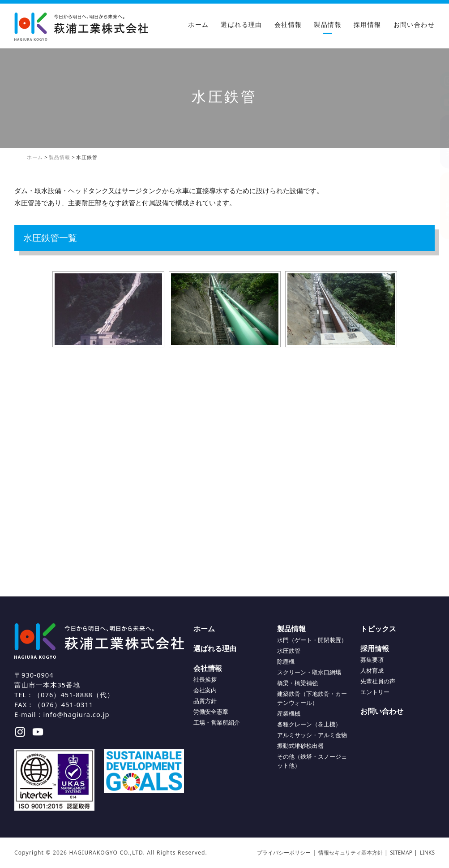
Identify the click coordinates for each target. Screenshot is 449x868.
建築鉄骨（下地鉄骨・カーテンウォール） (312, 698)
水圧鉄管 (288, 651)
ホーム (198, 25)
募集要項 (372, 660)
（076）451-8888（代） (74, 694)
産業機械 (288, 713)
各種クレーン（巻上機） (309, 724)
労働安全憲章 (210, 712)
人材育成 (372, 670)
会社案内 (205, 690)
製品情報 (328, 25)
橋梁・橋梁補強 (297, 683)
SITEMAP (401, 852)
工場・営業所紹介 (216, 722)
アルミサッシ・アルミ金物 (312, 735)
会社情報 (288, 25)
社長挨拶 (205, 679)
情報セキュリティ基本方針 (350, 852)
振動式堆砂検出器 (300, 746)
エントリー (374, 692)
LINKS (427, 852)
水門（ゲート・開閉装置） (312, 640)
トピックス (378, 629)
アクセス (440, 141)
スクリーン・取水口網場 (309, 672)
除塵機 (286, 661)
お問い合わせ (414, 25)
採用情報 (367, 25)
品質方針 (205, 701)
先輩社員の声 (377, 681)
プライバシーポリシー (284, 852)
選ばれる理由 (241, 25)
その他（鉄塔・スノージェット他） (312, 760)
